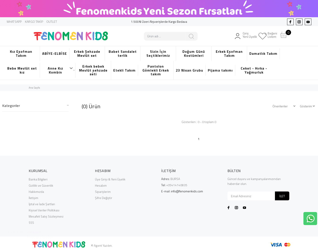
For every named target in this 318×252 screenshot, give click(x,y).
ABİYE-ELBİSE (54, 53)
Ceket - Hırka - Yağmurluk (254, 70)
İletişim (33, 197)
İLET (282, 196)
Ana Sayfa (34, 87)
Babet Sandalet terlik (123, 53)
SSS (31, 222)
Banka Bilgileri (38, 179)
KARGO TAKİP (34, 21)
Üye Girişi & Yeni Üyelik (110, 179)
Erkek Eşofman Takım (229, 53)
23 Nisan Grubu (189, 70)
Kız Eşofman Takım (21, 53)
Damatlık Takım (263, 53)
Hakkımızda (36, 191)
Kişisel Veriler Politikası (44, 210)
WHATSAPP (14, 21)
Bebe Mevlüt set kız (22, 70)
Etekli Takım (124, 70)
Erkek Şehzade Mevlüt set (87, 53)
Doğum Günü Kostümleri (193, 53)
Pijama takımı (220, 70)
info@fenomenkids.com (187, 191)
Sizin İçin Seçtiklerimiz (158, 53)
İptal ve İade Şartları (42, 204)
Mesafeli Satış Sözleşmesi (46, 216)
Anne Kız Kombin (60, 70)
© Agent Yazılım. (101, 245)
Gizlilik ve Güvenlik (41, 185)
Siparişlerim (103, 191)
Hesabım (101, 185)
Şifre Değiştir (103, 197)
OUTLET (51, 21)
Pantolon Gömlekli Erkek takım (155, 70)
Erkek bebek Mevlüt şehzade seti (93, 70)
